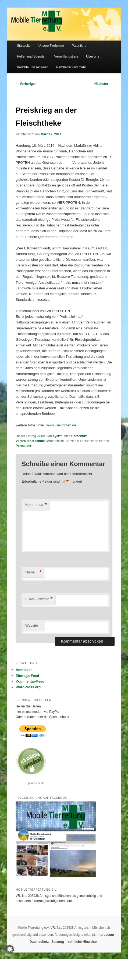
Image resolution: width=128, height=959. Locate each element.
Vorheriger (26, 84)
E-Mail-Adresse (38, 599)
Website (31, 625)
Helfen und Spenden (31, 56)
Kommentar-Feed (30, 681)
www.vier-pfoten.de (61, 425)
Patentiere (79, 46)
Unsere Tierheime (51, 46)
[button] (9, 949)
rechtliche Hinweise (82, 942)
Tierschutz (79, 436)
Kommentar (36, 505)
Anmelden (24, 670)
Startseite (24, 46)
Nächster (103, 84)
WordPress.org (28, 687)
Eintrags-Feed (27, 676)
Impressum (106, 935)
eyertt (57, 436)
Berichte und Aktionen (32, 67)
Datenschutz (40, 942)
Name (33, 572)
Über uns (92, 56)
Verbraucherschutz (30, 441)
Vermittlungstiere (66, 56)
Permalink (23, 446)
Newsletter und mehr (71, 67)
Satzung (57, 942)
